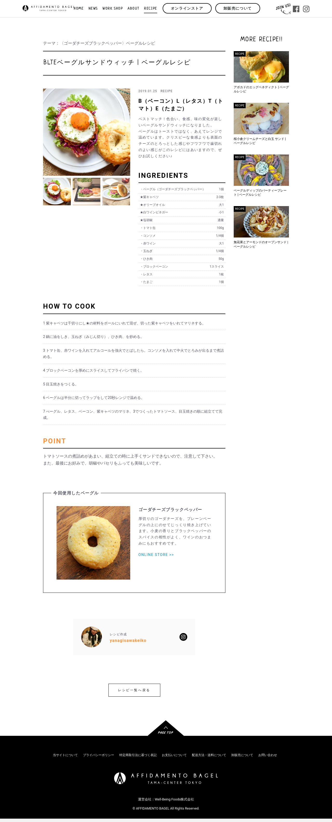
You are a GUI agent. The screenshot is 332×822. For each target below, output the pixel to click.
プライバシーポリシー (98, 755)
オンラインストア (187, 9)
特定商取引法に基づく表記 (138, 755)
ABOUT (133, 9)
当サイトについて (65, 755)
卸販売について (238, 9)
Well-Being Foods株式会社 (174, 799)
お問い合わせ (267, 755)
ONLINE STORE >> (156, 555)
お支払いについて (174, 755)
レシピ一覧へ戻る (134, 690)
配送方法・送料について (209, 755)
